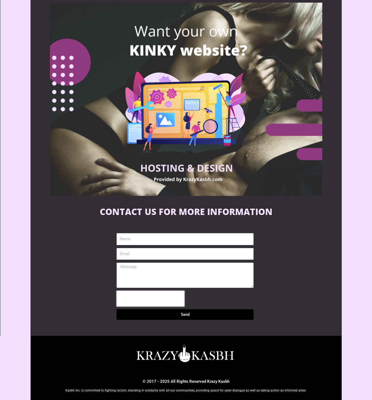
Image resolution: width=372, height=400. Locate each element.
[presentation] (150, 299)
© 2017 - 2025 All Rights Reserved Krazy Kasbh (186, 381)
